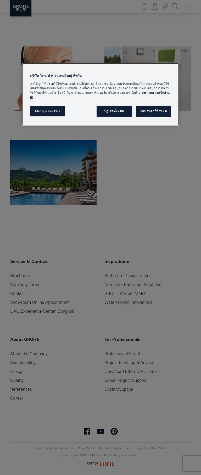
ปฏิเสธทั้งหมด (114, 111)
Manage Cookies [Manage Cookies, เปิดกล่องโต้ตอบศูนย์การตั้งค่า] (47, 111)
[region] (100, 94)
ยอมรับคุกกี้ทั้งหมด (153, 111)
